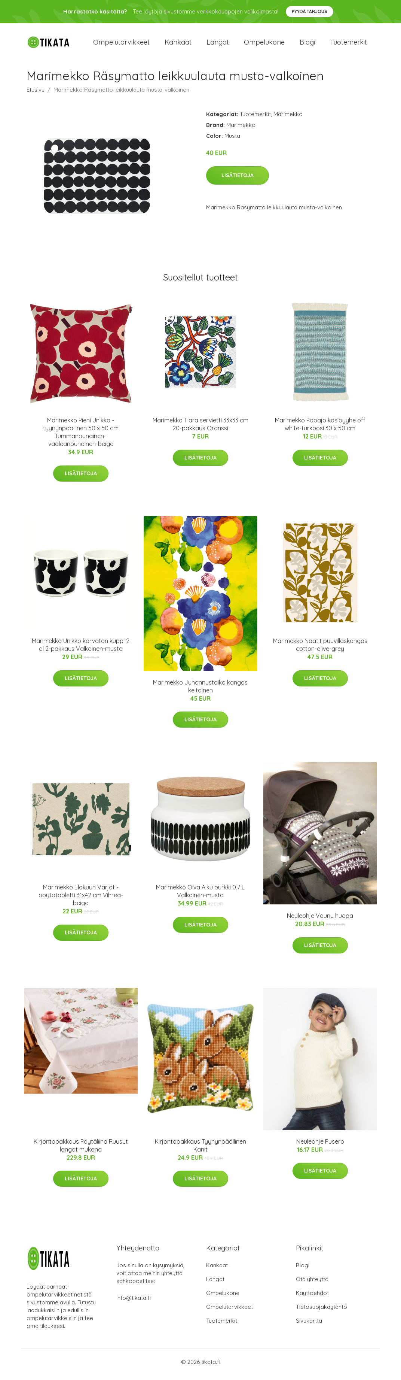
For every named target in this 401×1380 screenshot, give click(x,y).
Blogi (307, 44)
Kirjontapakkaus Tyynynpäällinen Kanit (200, 1150)
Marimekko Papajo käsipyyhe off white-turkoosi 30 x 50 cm (320, 429)
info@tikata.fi (133, 1303)
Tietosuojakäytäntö (321, 1312)
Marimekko (288, 119)
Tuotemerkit (348, 44)
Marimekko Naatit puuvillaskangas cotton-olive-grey (320, 650)
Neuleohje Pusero (320, 1146)
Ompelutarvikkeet (121, 44)
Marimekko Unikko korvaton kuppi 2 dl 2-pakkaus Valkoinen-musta (80, 650)
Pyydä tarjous (309, 11)
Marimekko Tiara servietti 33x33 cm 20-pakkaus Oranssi (200, 429)
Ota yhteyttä (312, 1284)
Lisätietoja (237, 180)
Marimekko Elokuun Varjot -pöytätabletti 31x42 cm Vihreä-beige (81, 900)
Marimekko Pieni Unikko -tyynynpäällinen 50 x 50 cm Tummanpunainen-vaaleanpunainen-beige (81, 437)
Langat (217, 44)
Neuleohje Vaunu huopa (320, 921)
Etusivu (36, 94)
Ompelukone (264, 44)
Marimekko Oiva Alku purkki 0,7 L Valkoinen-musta (200, 896)
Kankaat (178, 44)
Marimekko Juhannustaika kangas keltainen (200, 691)
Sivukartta (309, 1325)
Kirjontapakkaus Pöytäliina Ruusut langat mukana (81, 1150)
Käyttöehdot (312, 1298)
